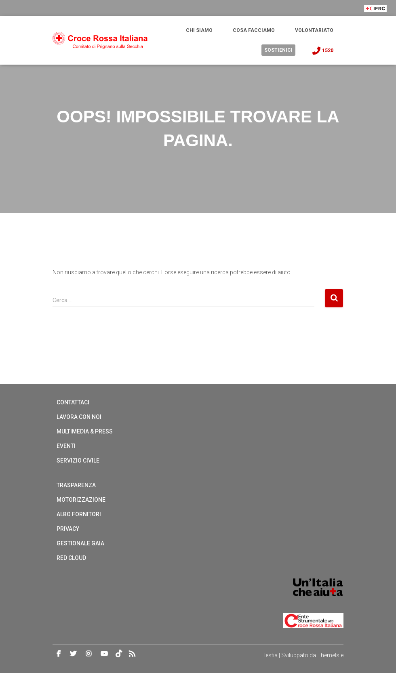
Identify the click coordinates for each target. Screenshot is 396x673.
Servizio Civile (78, 460)
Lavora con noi (79, 417)
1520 (322, 51)
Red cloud (71, 558)
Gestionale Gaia (80, 543)
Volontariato (314, 30)
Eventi (66, 446)
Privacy (68, 529)
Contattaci (73, 402)
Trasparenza (76, 485)
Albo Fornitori (79, 514)
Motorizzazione (81, 499)
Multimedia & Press (85, 431)
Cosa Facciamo (254, 30)
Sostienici (278, 50)
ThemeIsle (330, 655)
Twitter (73, 654)
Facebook (59, 654)
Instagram (88, 654)
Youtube (104, 654)
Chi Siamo (199, 30)
